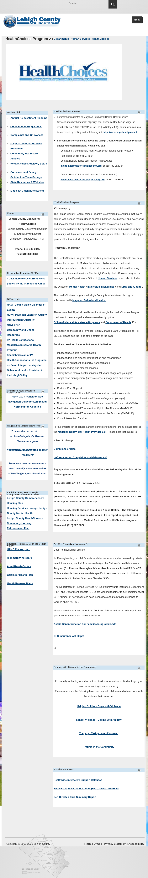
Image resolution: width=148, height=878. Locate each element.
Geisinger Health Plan (20, 574)
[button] (97, 2)
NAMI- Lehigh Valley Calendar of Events (26, 307)
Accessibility (136, 843)
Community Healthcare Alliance (24, 156)
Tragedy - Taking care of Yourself (98, 733)
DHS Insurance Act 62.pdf (69, 636)
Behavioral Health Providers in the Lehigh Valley (25, 373)
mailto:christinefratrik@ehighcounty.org (82, 179)
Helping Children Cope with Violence (99, 706)
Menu (137, 19)
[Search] (84, 3)
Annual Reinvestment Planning (28, 117)
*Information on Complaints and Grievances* (80, 457)
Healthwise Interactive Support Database (78, 780)
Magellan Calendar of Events (27, 190)
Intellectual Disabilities (100, 286)
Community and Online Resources (20, 332)
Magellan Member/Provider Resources (26, 146)
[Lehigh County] (32, 21)
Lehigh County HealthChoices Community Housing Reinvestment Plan (25, 523)
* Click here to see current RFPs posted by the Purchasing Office (26, 281)
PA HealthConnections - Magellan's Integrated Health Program (24, 344)
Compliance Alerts (65, 448)
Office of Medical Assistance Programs (77, 322)
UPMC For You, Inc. (18, 549)
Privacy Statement (115, 843)
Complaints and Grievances (26, 135)
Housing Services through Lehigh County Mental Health (27, 511)
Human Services (107, 278)
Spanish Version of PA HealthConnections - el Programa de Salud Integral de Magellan (26, 360)
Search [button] (112, 4)
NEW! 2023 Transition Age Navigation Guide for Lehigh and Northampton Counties (27, 401)
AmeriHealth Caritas (19, 566)
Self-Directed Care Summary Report (75, 797)
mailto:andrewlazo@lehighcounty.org (81, 165)
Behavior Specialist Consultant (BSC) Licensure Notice (86, 788)
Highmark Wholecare (19, 557)
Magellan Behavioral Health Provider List (82, 431)
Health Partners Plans (20, 583)
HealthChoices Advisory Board (28, 163)
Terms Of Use (93, 843)
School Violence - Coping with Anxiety (99, 719)
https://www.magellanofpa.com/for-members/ (28, 452)
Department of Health (118, 322)
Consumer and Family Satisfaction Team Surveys (26, 175)
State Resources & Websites (27, 182)
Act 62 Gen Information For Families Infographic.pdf (84, 624)
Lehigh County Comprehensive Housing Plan (25, 501)
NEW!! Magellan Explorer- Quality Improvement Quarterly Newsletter (27, 319)
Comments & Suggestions (26, 126)
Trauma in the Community (98, 746)
